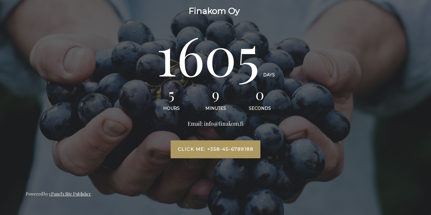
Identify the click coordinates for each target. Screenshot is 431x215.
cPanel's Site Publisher (70, 194)
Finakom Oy (214, 11)
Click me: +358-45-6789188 (216, 149)
